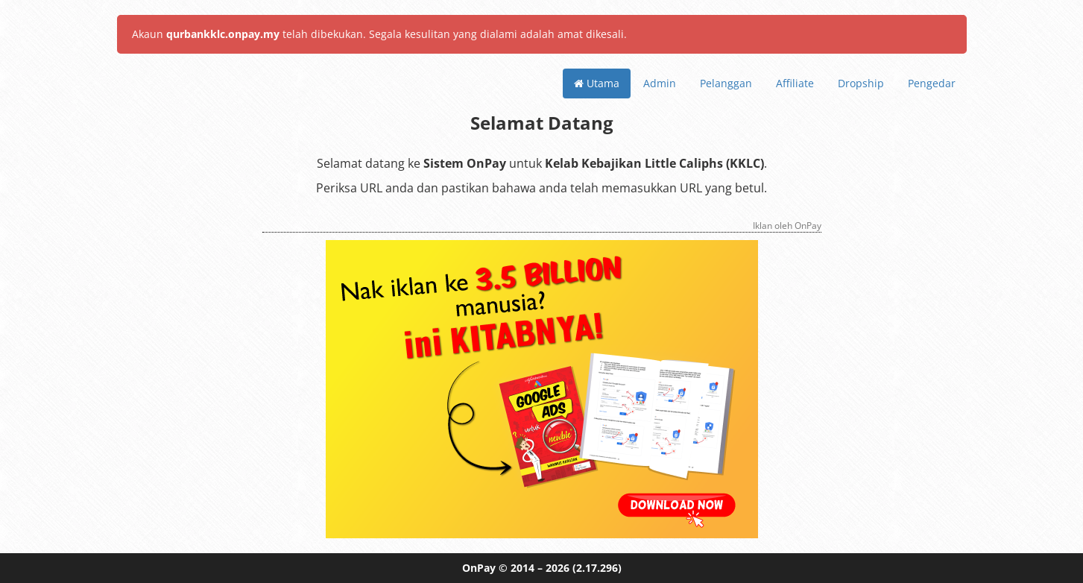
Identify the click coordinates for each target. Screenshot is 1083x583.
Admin (659, 83)
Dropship (861, 83)
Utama (596, 83)
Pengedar (932, 83)
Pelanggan (726, 83)
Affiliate (795, 83)
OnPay (479, 568)
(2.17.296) (597, 568)
